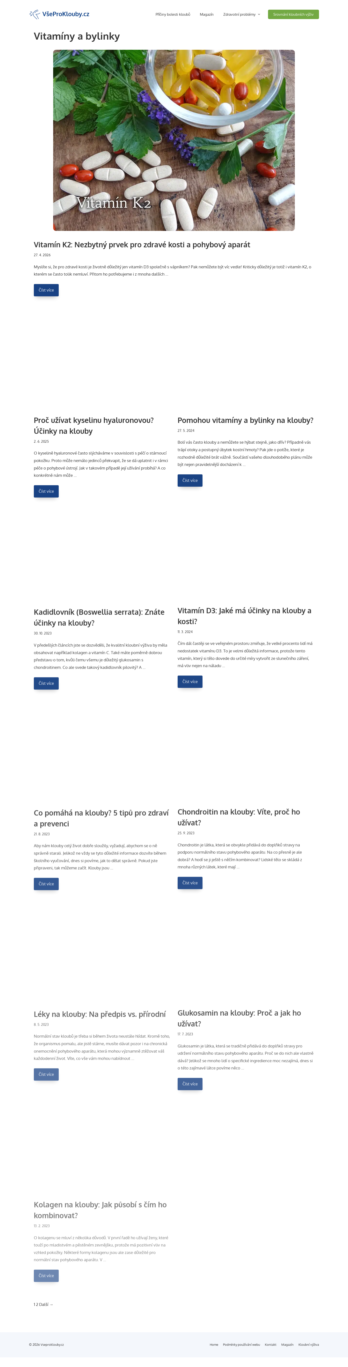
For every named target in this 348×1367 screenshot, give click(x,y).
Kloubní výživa (308, 1344)
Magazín (207, 14)
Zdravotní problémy (245, 14)
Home (214, 1344)
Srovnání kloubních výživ (293, 14)
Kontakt (270, 1344)
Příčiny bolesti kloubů (173, 14)
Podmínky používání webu (241, 1344)
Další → (46, 1304)
